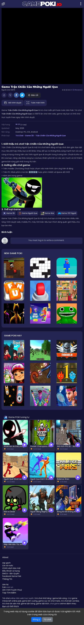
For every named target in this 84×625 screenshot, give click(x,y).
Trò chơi (6, 598)
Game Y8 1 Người (66, 213)
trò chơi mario (54, 601)
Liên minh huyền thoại (12, 590)
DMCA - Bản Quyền (10, 573)
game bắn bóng (28, 603)
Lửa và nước (7, 565)
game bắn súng (60, 598)
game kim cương (29, 601)
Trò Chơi (19, 135)
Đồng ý (36, 619)
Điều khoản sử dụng (11, 571)
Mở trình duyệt (12, 103)
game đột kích (42, 603)
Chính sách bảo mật (11, 568)
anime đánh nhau (68, 603)
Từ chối (47, 619)
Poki (4, 587)
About (5, 557)
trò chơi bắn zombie (70, 601)
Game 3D (29, 135)
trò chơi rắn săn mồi (11, 603)
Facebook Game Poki (11, 576)
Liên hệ (5, 584)
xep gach (6, 563)
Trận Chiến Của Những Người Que (51, 135)
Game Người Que (27, 213)
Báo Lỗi (33, 95)
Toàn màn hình (35, 103)
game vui (42, 601)
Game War (47, 213)
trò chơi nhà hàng (43, 598)
